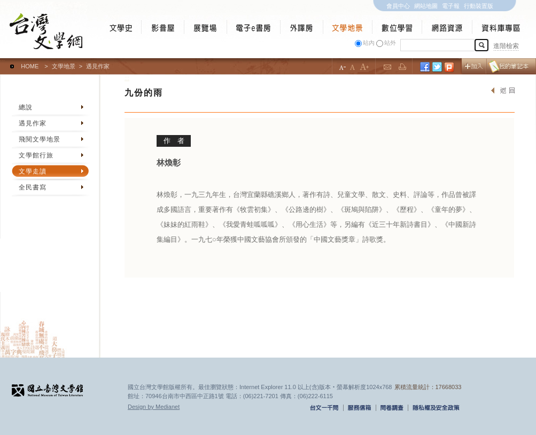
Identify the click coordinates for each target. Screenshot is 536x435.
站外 (390, 42)
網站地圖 (426, 6)
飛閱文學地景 (39, 139)
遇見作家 (32, 123)
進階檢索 (506, 46)
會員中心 (398, 6)
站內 (369, 42)
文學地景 (63, 66)
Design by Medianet (154, 407)
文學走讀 (32, 171)
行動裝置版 (478, 6)
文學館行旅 (36, 155)
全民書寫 (32, 187)
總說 (26, 107)
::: (2, 61)
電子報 (451, 6)
